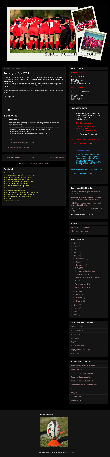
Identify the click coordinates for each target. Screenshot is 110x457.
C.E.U (73, 342)
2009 (76, 308)
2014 (76, 246)
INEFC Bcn (75, 354)
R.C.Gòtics (75, 338)
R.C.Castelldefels (77, 346)
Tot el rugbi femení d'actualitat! (82, 373)
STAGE (78, 281)
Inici (33, 157)
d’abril (78, 294)
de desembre (81, 259)
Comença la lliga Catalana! (85, 271)
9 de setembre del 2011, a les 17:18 (21, 143)
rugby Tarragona (77, 326)
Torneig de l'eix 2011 (82, 284)
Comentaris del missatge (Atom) (39, 163)
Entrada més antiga (56, 157)
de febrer (79, 298)
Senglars (74, 393)
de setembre (80, 265)
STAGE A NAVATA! (82, 274)
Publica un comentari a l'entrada (18, 147)
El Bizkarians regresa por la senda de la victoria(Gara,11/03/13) (86, 204)
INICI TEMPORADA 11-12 (85, 287)
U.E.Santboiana (77, 330)
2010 (76, 305)
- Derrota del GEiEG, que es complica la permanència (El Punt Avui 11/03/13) (86, 198)
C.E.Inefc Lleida (77, 334)
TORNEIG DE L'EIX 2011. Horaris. (88, 278)
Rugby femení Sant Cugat (80, 350)
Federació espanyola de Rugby (82, 381)
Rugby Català (76, 400)
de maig (79, 291)
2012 (76, 253)
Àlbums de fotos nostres (80, 231)
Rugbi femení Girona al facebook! (83, 365)
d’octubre (79, 262)
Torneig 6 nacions (77, 396)
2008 (76, 311)
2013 (76, 249)
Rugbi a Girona (76, 369)
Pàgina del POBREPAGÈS (81, 227)
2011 (76, 256)
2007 (76, 315)
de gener (79, 301)
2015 (76, 243)
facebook (93, 143)
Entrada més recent (12, 157)
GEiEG (73, 389)
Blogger (71, 452)
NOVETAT (79, 268)
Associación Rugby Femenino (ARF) (84, 385)
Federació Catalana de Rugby (82, 377)
